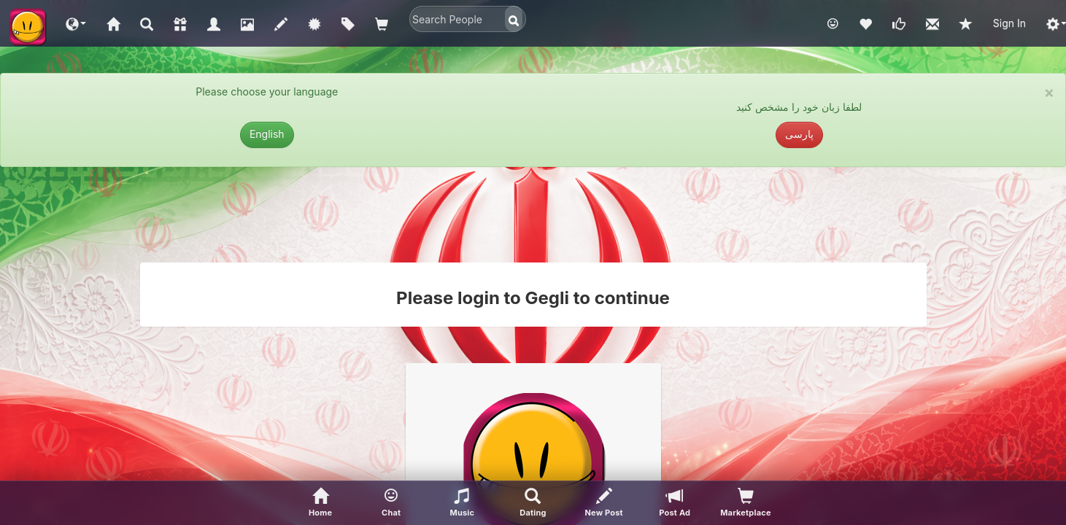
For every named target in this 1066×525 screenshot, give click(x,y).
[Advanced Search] (533, 503)
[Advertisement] (533, 214)
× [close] (1049, 92)
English (267, 134)
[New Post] (603, 503)
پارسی (799, 134)
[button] (75, 23)
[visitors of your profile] (745, 503)
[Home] (320, 503)
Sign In (1009, 23)
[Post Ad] (674, 503)
